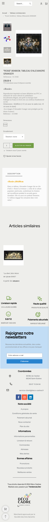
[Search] (23, 3)
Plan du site (24, 426)
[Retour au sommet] (5, 516)
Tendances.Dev (35, 487)
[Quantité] (6, 145)
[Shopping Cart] (5, 509)
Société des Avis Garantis (24, 517)
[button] (12, 156)
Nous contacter (24, 422)
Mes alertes (24, 454)
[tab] (14, 173)
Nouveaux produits (24, 468)
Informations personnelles (24, 436)
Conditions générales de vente (24, 413)
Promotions (24, 464)
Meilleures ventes (25, 472)
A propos (24, 409)
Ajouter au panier (23, 145)
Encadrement (8, 131)
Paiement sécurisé (24, 418)
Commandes (24, 445)
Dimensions (7, 120)
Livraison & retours (24, 441)
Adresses (24, 449)
